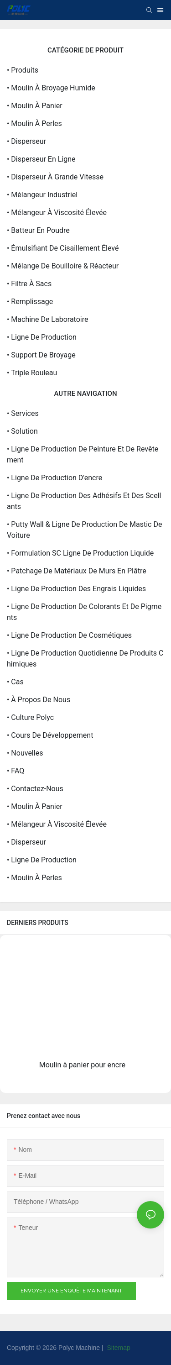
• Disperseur (26, 141)
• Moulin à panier (34, 105)
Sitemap (117, 1347)
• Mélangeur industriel (42, 194)
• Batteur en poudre (38, 230)
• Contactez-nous (35, 788)
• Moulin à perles (34, 123)
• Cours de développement (50, 735)
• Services (23, 413)
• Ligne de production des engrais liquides (76, 588)
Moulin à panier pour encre (82, 1064)
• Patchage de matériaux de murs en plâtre (76, 571)
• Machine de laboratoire (47, 319)
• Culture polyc (30, 717)
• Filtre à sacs (29, 283)
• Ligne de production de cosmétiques (69, 635)
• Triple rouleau (32, 372)
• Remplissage (30, 301)
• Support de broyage (41, 355)
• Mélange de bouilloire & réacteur (63, 266)
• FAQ (15, 770)
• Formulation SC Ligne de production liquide (80, 553)
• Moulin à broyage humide (51, 88)
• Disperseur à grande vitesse (55, 177)
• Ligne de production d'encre (54, 477)
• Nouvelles (25, 753)
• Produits (22, 70)
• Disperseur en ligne (41, 159)
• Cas (15, 681)
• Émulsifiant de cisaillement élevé (63, 248)
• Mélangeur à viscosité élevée (57, 212)
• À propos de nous (38, 699)
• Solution (22, 431)
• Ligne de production (42, 337)
